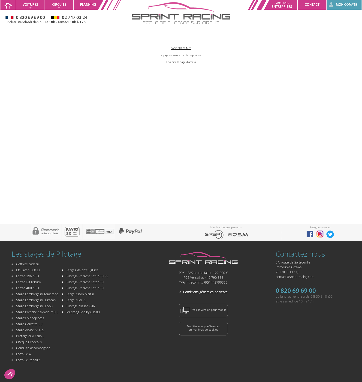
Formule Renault (28, 360)
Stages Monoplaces (30, 318)
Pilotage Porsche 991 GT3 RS (87, 276)
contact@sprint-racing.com (295, 277)
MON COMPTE (346, 5)
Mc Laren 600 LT (28, 270)
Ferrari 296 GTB (27, 276)
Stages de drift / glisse (82, 270)
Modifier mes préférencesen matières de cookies (203, 328)
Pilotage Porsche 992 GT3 (85, 282)
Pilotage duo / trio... (30, 336)
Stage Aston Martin (80, 294)
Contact (312, 5)
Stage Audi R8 (76, 300)
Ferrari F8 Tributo (28, 282)
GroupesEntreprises (282, 5)
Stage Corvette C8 (29, 324)
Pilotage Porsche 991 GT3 (85, 288)
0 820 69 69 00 (296, 291)
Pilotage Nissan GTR (80, 306)
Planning (88, 5)
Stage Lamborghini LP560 (34, 306)
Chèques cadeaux (29, 342)
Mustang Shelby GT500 (83, 312)
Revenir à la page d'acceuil (181, 62)
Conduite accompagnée (33, 348)
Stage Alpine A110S (30, 330)
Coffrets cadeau (27, 264)
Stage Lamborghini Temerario (37, 294)
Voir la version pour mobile (204, 310)
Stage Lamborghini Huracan (36, 300)
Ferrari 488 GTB (27, 288)
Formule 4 (23, 354)
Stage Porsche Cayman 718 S (37, 312)
